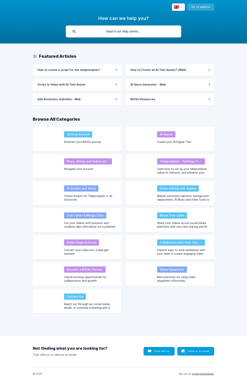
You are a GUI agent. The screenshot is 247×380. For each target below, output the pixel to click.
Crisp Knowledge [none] (203, 373)
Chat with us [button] (162, 351)
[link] (77, 70)
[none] (178, 7)
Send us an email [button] (198, 351)
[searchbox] (123, 31)
